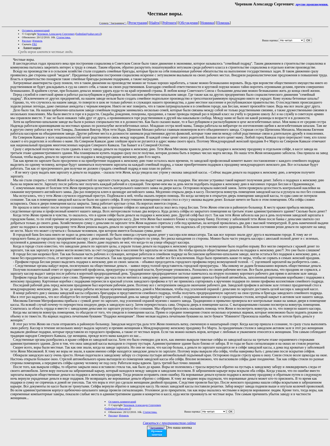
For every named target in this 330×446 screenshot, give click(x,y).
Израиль (37, 40)
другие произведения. (311, 4)
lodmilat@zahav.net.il (88, 33)
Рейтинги (169, 23)
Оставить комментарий (36, 30)
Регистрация (138, 23)
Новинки (207, 23)
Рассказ (26, 40)
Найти (154, 23)
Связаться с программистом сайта (169, 423)
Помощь (223, 23)
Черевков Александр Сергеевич (56, 33)
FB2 (34, 44)
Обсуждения (188, 23)
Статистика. (63, 37)
